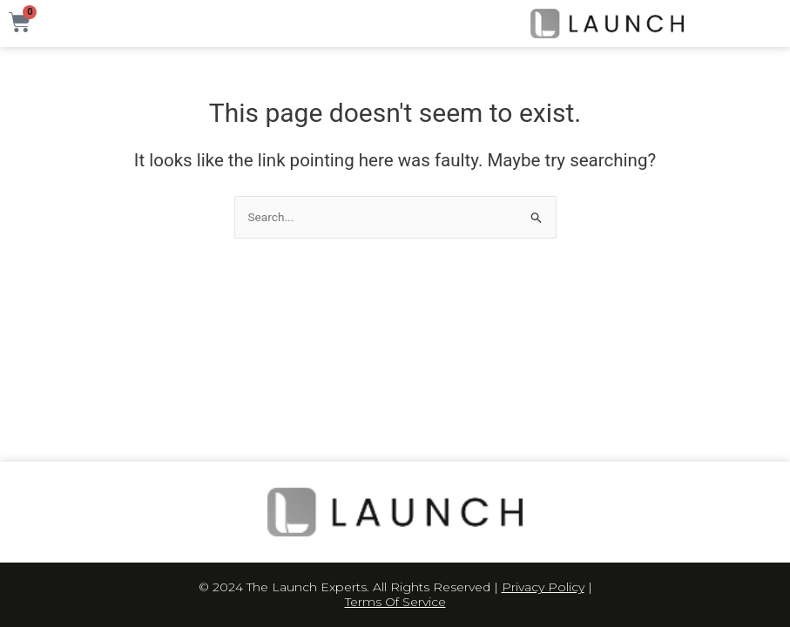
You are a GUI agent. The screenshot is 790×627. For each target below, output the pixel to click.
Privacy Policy (543, 587)
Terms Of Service (395, 602)
